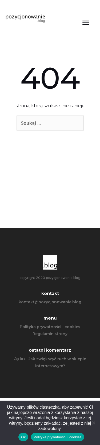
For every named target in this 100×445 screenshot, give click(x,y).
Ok (23, 437)
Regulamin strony (50, 333)
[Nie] (93, 422)
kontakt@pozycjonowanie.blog (50, 302)
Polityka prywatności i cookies (50, 326)
